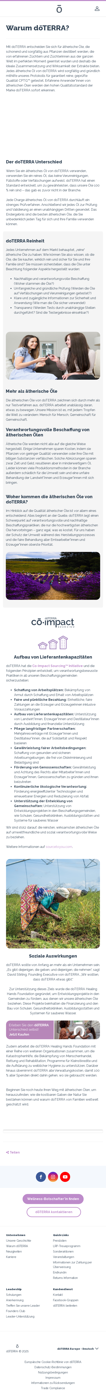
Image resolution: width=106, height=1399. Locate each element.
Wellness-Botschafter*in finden (53, 1199)
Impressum (53, 1377)
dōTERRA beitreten (65, 1305)
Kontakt (58, 1294)
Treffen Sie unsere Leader (23, 1305)
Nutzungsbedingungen (53, 1372)
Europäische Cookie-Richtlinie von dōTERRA (53, 1362)
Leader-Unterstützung (20, 1316)
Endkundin (59, 1272)
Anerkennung (15, 1300)
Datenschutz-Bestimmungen (53, 1367)
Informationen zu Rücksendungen (53, 1383)
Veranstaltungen (63, 1257)
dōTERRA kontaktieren (54, 1212)
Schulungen (13, 1294)
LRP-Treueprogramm (66, 1246)
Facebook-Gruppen (65, 1300)
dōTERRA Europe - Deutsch (75, 1348)
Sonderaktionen (63, 1251)
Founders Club (15, 1311)
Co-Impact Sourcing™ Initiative (57, 666)
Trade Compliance (53, 1388)
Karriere (11, 1257)
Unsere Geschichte (18, 1240)
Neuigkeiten (14, 1251)
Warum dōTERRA (17, 1246)
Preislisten (60, 1240)
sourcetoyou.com (59, 847)
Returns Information (65, 1277)
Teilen (13, 1152)
